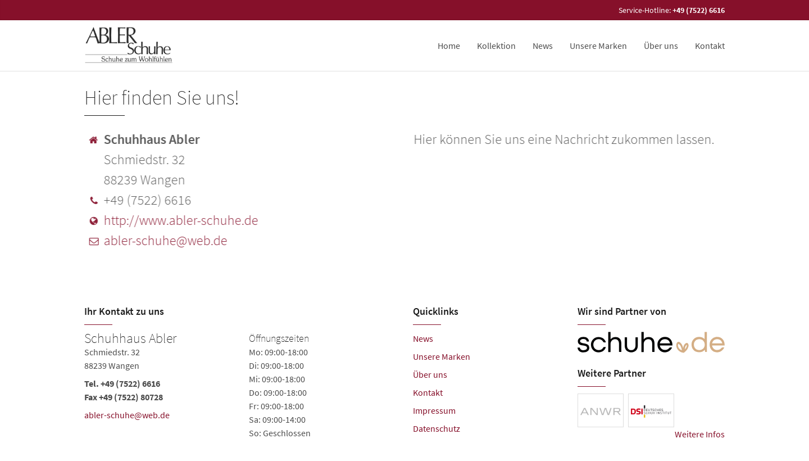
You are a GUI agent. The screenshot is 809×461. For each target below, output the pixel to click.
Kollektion (496, 45)
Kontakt (710, 45)
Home (449, 45)
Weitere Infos (700, 434)
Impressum (434, 410)
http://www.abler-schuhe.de (180, 220)
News (543, 45)
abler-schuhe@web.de (164, 240)
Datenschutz (436, 428)
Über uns (661, 45)
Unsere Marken (598, 45)
